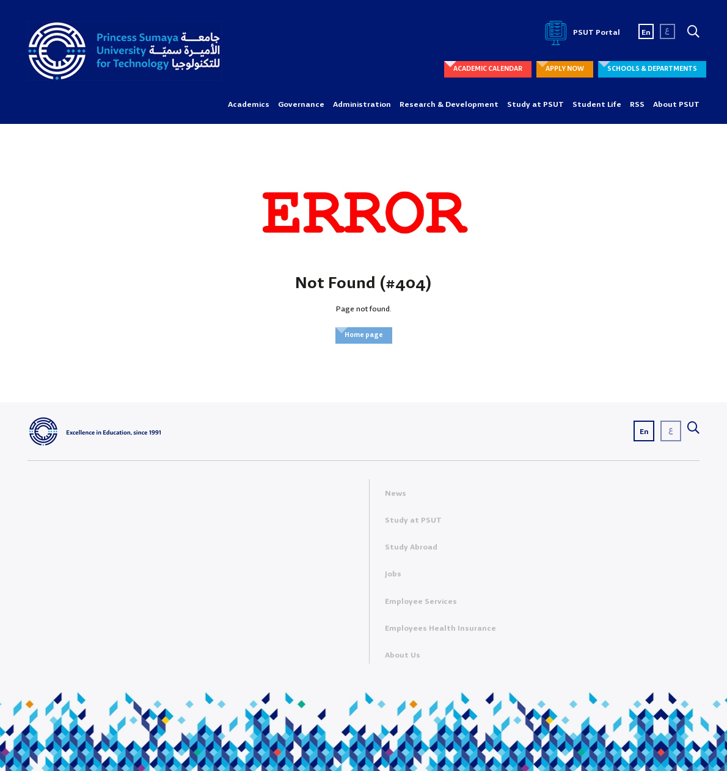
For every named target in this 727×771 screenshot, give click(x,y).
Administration (362, 104)
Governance (301, 104)
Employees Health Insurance (440, 631)
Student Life (596, 104)
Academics (248, 104)
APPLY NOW (565, 68)
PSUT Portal (580, 32)
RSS (637, 104)
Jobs (393, 577)
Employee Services (421, 604)
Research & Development (449, 104)
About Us (402, 658)
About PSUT (676, 104)
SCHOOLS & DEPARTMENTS (652, 68)
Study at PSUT (535, 104)
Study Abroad (411, 550)
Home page (364, 335)
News (395, 496)
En (646, 32)
